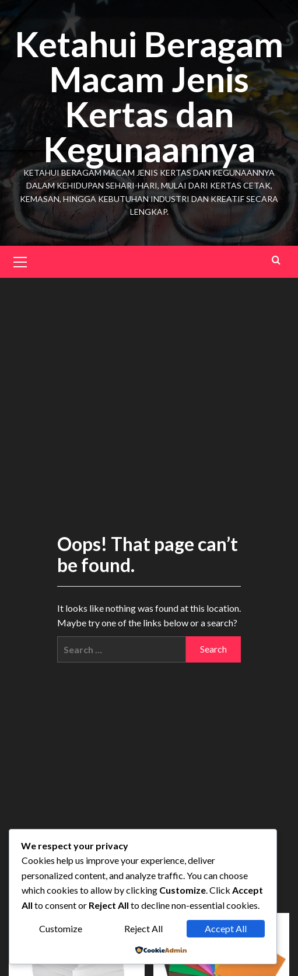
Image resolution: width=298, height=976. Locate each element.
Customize (60, 928)
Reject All (143, 928)
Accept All (226, 928)
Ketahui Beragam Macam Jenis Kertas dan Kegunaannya (149, 96)
